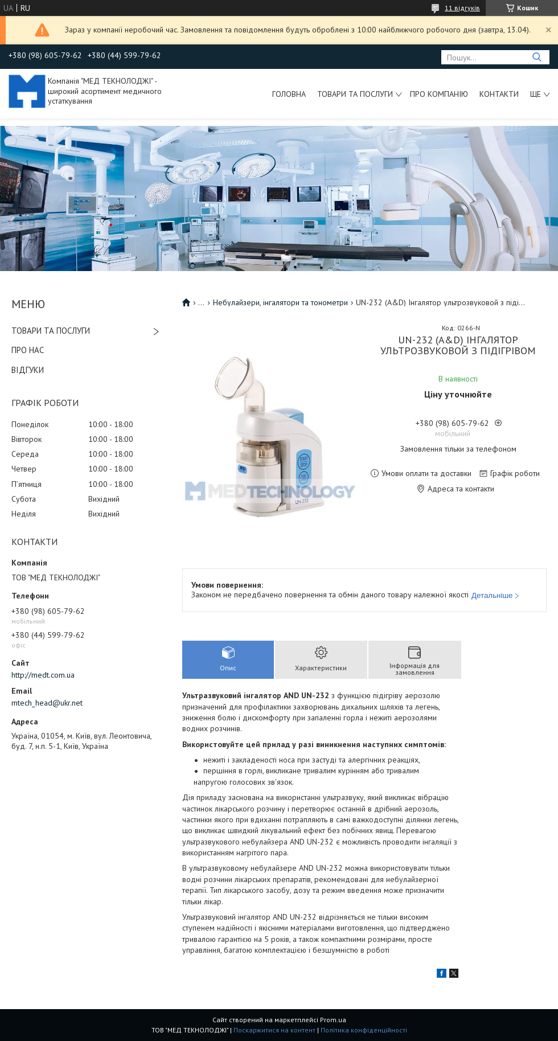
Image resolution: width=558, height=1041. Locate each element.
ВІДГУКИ (27, 369)
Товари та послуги (355, 94)
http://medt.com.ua (43, 675)
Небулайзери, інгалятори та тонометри (280, 302)
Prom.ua (333, 1019)
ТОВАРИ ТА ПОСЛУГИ (50, 330)
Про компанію (439, 94)
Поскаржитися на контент (274, 1030)
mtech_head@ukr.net (47, 703)
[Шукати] (536, 57)
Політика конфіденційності (364, 1030)
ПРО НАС (27, 350)
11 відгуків (462, 7)
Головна (289, 94)
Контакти (499, 94)
